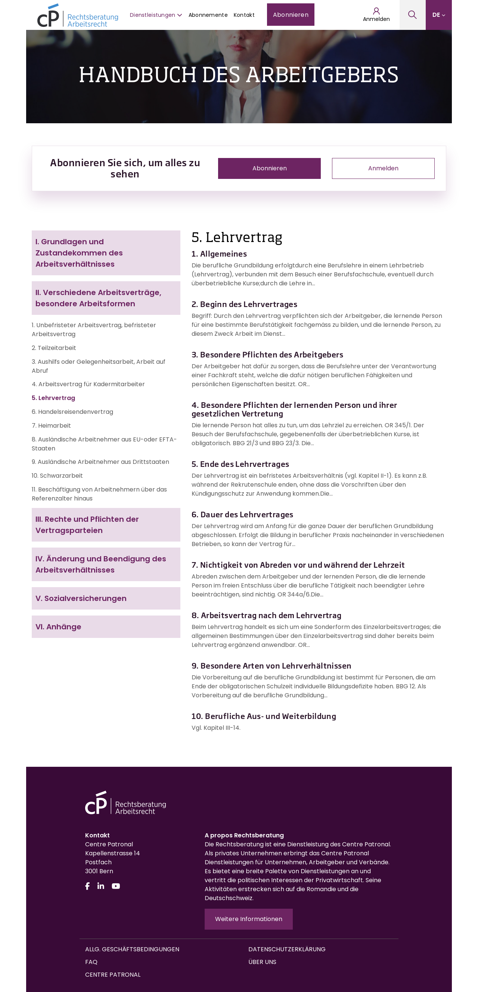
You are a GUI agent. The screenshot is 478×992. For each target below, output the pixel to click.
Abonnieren (290, 14)
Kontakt (244, 15)
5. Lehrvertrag (53, 398)
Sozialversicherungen (81, 598)
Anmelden (376, 15)
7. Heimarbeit (51, 425)
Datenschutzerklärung (287, 949)
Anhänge (58, 626)
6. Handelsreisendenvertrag (72, 411)
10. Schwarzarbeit (57, 475)
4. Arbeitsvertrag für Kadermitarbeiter (88, 384)
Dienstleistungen (156, 15)
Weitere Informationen (248, 919)
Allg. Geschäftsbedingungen (132, 949)
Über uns (262, 962)
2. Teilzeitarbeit (54, 348)
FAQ (91, 962)
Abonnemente (208, 15)
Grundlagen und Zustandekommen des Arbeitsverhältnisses (79, 252)
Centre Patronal (112, 974)
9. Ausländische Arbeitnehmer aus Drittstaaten (100, 462)
